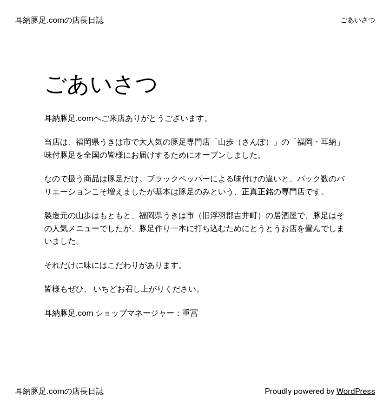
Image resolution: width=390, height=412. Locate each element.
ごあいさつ (357, 20)
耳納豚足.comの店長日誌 (59, 20)
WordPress (356, 391)
